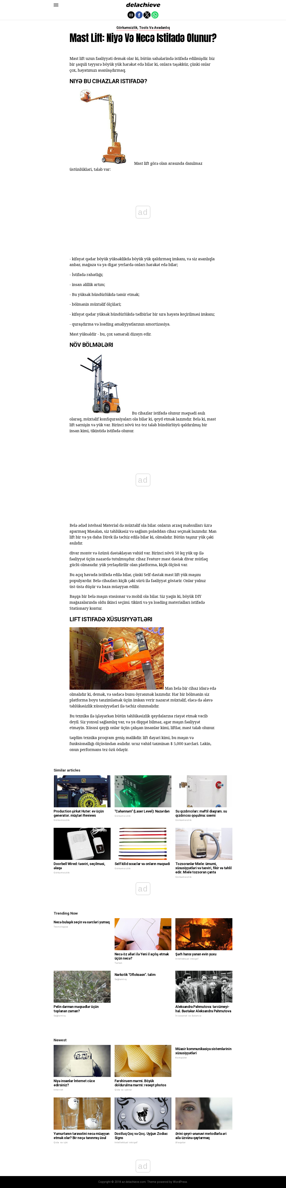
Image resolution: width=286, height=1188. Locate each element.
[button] (56, 5)
